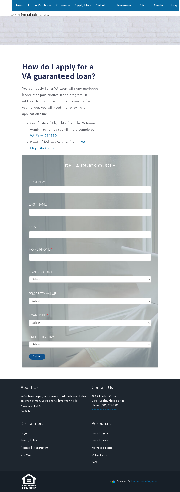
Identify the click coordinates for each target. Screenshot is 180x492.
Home (18, 5)
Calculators (104, 5)
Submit (37, 356)
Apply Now (83, 5)
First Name (39, 182)
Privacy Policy (29, 440)
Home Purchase (39, 5)
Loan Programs (101, 433)
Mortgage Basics (102, 448)
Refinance (63, 5)
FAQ (94, 462)
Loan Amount (41, 272)
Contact (160, 5)
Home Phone (40, 249)
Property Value (43, 294)
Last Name (39, 204)
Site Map (26, 455)
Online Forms (99, 455)
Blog (174, 5)
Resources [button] (124, 5)
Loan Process (100, 440)
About (144, 5)
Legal (24, 433)
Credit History (42, 337)
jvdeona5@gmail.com (104, 409)
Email (34, 227)
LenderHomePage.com (144, 481)
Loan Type (38, 315)
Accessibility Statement (34, 448)
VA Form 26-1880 (43, 136)
